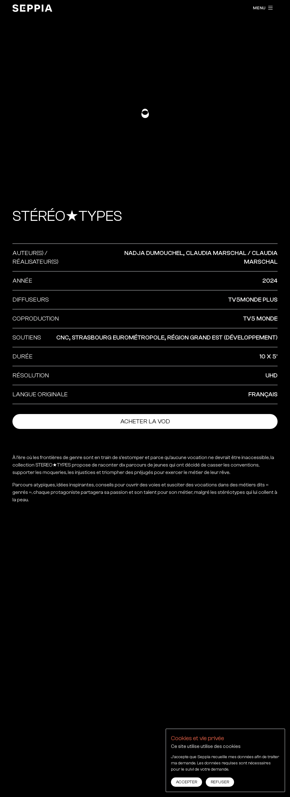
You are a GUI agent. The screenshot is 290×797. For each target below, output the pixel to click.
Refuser (220, 782)
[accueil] (32, 8)
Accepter (186, 782)
